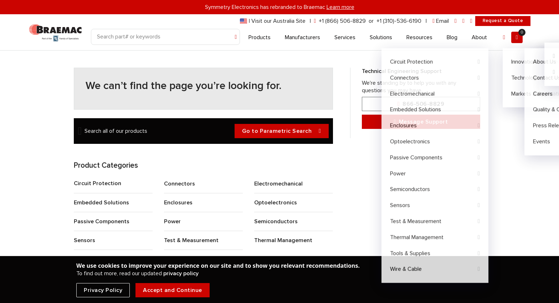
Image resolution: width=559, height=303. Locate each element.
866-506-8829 (421, 104)
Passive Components (101, 221)
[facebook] (463, 21)
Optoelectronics (275, 202)
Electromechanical (278, 184)
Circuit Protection (97, 183)
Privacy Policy (103, 290)
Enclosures (178, 202)
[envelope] (441, 21)
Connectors (179, 184)
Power (172, 221)
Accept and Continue (172, 290)
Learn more (340, 7)
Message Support (421, 122)
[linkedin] (456, 21)
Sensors (84, 240)
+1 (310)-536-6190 (398, 21)
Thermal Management (283, 240)
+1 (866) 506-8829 (342, 21)
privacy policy (181, 273)
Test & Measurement (191, 240)
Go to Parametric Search (281, 131)
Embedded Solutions (101, 202)
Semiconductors (276, 221)
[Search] (165, 37)
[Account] (504, 37)
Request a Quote (503, 20)
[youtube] (471, 21)
